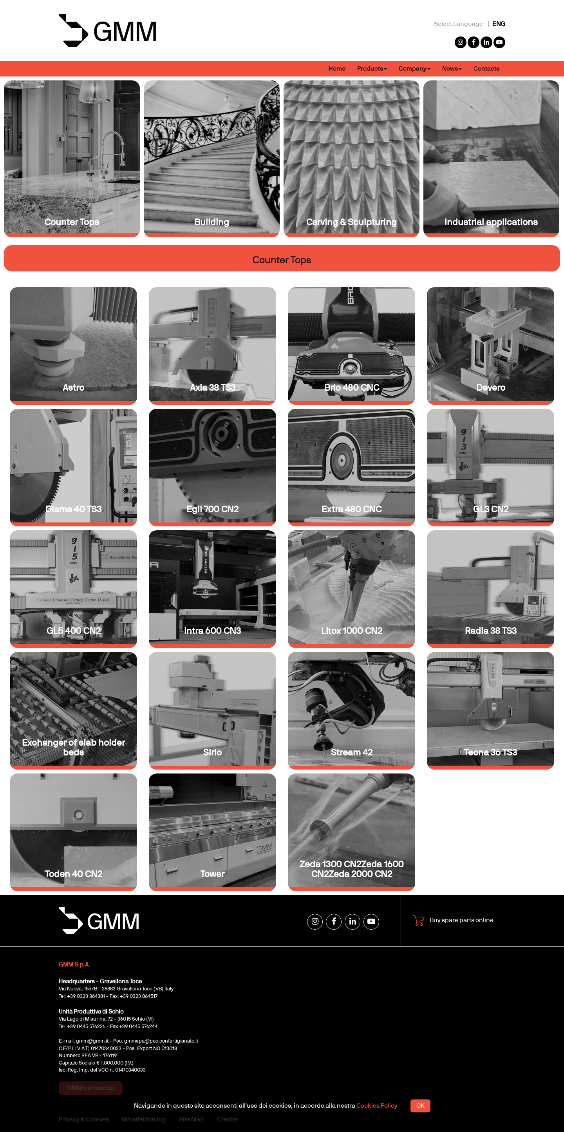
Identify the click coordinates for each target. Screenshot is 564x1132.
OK (420, 1106)
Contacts (486, 69)
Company (414, 69)
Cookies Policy (377, 1106)
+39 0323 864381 (86, 996)
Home (337, 69)
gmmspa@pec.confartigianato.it (161, 1041)
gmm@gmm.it (92, 1041)
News (452, 69)
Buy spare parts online (453, 920)
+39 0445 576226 (86, 1026)
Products (372, 69)
